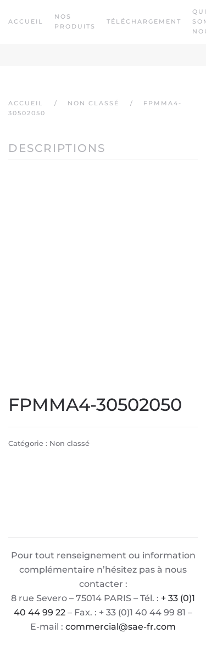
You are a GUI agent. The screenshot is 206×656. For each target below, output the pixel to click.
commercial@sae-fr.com (120, 626)
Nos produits (75, 21)
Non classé (69, 443)
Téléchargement (144, 21)
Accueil (25, 21)
